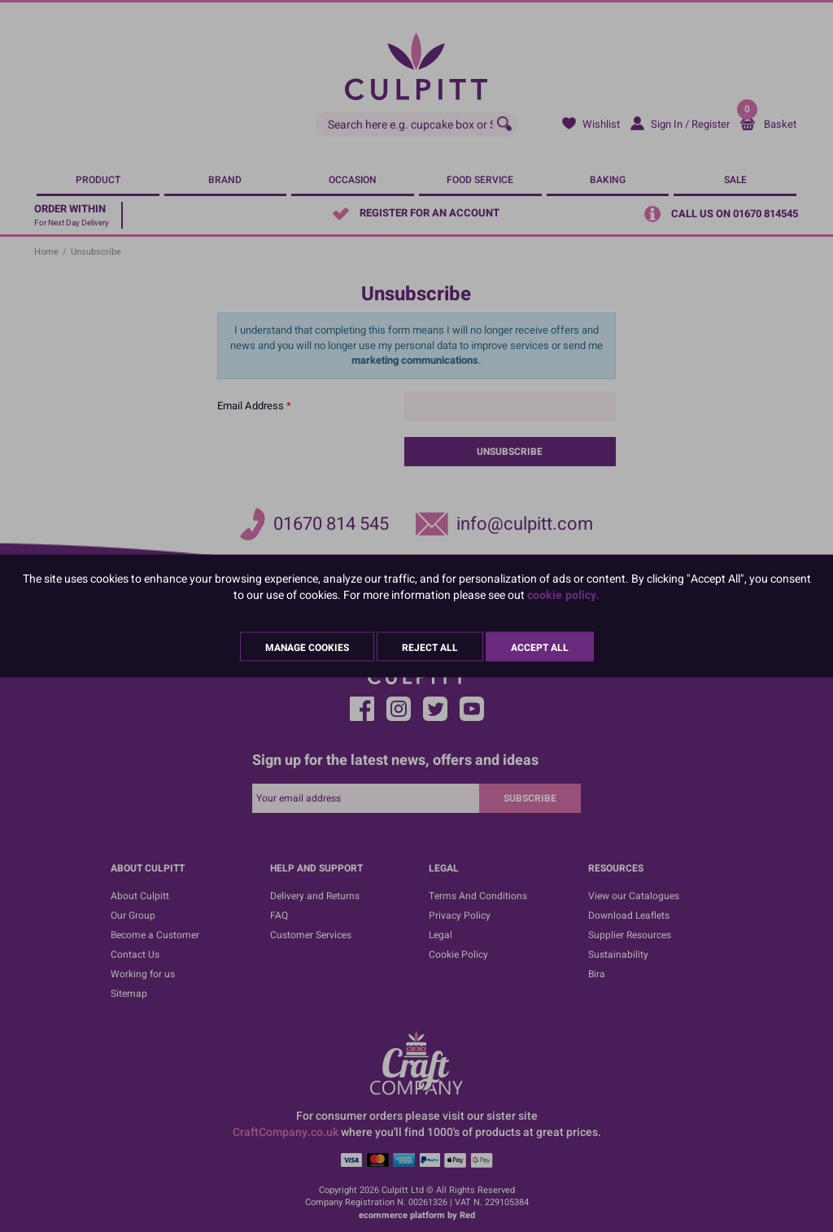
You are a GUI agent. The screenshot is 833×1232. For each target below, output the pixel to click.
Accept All (540, 647)
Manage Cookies (307, 647)
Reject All (430, 647)
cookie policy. (563, 595)
